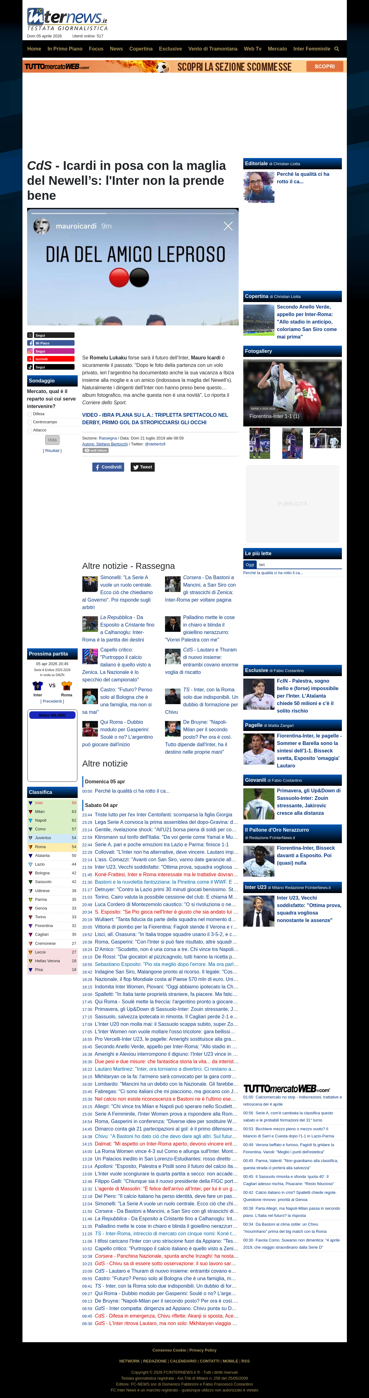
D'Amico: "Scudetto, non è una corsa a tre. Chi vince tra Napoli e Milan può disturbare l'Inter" (197, 949)
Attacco (39, 430)
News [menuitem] (116, 48)
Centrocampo (45, 422)
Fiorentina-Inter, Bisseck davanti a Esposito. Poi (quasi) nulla (306, 855)
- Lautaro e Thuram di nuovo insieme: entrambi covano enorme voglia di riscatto (189, 1271)
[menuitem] (337, 48)
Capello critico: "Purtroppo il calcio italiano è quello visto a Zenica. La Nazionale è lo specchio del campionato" (116, 664)
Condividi (108, 467)
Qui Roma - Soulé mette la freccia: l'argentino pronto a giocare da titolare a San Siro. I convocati (201, 1001)
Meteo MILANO (52, 715)
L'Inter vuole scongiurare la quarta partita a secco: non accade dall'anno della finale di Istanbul (199, 1173)
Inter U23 (255, 887)
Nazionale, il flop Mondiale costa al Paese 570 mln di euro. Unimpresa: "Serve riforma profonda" (201, 979)
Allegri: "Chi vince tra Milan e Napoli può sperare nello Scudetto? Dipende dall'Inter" (187, 1106)
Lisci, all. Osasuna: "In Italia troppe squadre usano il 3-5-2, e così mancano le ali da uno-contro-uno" (205, 934)
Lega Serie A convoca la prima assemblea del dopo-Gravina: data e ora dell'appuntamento (195, 822)
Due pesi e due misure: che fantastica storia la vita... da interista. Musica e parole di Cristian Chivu (203, 1061)
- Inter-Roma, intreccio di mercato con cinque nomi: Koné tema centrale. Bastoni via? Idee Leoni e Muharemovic (223, 1233)
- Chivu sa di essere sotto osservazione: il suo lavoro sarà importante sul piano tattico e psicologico (210, 1263)
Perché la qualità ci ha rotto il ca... (132, 791)
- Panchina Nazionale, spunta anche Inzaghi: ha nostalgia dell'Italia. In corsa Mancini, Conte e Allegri (215, 1256)
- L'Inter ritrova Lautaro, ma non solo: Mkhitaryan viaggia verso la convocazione (188, 1323)
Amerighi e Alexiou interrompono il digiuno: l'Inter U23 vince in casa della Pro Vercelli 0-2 (192, 1054)
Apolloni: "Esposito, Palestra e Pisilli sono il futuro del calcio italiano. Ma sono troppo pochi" (195, 1166)
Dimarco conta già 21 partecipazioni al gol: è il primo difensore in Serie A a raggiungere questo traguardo (210, 1128)
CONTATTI (210, 1361)
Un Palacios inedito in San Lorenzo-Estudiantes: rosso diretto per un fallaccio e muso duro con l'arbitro (208, 1158)
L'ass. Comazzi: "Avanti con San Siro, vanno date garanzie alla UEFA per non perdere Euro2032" (202, 859)
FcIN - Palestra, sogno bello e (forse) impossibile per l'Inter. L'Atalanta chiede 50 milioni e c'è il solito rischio (307, 695)
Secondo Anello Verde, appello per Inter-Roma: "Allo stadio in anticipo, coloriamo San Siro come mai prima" (214, 1046)
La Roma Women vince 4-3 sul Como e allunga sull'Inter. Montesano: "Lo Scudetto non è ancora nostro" (210, 1151)
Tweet (142, 467)
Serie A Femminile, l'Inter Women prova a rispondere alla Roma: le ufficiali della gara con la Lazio (202, 1114)
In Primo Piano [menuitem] (64, 48)
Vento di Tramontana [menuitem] (212, 48)
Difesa (38, 413)
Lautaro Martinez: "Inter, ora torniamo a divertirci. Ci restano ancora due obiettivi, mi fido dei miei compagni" (214, 1069)
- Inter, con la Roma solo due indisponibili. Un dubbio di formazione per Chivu (184, 1286)
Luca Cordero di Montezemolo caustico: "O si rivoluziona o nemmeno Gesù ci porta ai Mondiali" (200, 904)
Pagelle (254, 725)
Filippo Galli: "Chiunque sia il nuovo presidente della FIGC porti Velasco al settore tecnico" (194, 1181)
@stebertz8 (155, 444)
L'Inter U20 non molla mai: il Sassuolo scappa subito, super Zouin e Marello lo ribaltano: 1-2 (196, 1024)
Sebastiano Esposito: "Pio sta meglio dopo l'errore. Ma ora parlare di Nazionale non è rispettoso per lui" (209, 964)
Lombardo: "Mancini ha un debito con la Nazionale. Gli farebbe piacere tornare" (182, 1084)
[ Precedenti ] (52, 701)
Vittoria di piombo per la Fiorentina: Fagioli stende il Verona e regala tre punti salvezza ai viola (198, 927)
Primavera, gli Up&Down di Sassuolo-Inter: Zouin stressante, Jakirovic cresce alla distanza (195, 1009)
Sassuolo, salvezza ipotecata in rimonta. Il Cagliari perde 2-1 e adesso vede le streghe (190, 1016)
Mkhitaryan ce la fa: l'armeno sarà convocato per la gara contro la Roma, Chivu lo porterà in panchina (207, 1076)
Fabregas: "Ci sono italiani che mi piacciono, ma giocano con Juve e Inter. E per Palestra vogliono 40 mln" (212, 1091)
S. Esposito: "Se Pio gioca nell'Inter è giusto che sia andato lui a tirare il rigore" (181, 912)
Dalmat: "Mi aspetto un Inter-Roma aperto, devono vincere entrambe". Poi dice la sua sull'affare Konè (207, 1143)
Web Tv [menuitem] (253, 48)
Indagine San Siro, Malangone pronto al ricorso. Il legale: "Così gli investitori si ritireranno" (194, 971)
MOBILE (230, 1361)
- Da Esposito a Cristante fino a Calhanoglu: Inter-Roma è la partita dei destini (197, 1218)
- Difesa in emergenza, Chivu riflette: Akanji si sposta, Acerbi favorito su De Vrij (187, 1316)
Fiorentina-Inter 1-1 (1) (274, 416)
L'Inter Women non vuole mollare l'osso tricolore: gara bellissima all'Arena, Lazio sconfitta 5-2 (198, 1031)
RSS (245, 1361)
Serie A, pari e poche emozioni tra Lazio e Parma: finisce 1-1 (162, 844)
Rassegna (108, 438)
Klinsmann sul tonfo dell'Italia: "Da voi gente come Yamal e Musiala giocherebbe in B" (189, 837)
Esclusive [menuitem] (170, 48)
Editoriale (256, 163)
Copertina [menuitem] (141, 48)
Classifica (40, 792)
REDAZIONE (155, 1361)
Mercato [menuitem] (277, 48)
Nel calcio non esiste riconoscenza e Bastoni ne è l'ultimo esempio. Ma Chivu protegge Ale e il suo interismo (214, 1099)
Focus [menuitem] (96, 48)
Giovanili (255, 780)
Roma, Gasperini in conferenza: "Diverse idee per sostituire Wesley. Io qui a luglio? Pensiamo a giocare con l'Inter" (221, 1121)
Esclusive (256, 670)
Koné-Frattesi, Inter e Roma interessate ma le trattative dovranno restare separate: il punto (195, 874)
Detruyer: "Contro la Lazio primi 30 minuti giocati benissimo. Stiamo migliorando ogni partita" (197, 889)
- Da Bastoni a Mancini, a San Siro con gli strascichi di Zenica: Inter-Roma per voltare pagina (207, 1211)
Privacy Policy (202, 1350)
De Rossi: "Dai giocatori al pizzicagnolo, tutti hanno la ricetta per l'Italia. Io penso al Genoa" (195, 956)
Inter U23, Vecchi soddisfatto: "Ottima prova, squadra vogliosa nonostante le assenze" (190, 867)
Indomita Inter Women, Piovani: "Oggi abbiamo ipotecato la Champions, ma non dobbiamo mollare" (204, 986)
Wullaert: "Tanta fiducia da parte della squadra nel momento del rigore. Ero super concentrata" (199, 919)
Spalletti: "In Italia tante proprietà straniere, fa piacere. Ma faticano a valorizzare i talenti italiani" (200, 994)
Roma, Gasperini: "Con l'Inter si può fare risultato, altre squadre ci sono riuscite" (183, 941)
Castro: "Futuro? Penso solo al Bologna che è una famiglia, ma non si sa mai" (180, 1278)
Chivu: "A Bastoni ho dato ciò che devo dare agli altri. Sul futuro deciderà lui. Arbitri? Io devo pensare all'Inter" (215, 1136)
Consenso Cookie (169, 1350)
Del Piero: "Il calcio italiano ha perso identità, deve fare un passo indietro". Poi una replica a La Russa (207, 1196)
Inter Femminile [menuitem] (312, 48)
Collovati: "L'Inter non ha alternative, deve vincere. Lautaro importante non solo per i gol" (192, 852)
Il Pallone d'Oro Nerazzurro (277, 830)
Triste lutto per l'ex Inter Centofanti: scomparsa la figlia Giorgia (163, 814)
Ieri (262, 564)
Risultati (52, 450)
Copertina (257, 296)
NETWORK (129, 1361)
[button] (52, 440)
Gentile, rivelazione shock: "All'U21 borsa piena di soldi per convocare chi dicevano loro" (192, 829)
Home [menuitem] (34, 48)
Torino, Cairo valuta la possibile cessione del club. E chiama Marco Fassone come (194, 897)
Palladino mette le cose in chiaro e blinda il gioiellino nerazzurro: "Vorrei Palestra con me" (193, 1226)
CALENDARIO (183, 1361)
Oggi (250, 564)
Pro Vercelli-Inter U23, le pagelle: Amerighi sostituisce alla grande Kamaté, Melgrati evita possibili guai (207, 1039)
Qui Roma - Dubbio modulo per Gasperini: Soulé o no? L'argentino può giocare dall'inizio (193, 1293)
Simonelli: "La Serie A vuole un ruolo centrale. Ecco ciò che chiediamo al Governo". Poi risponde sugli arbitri (117, 592)
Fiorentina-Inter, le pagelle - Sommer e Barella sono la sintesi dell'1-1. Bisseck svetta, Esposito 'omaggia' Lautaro (309, 750)
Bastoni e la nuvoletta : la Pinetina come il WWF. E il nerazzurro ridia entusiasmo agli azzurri (209, 882)
